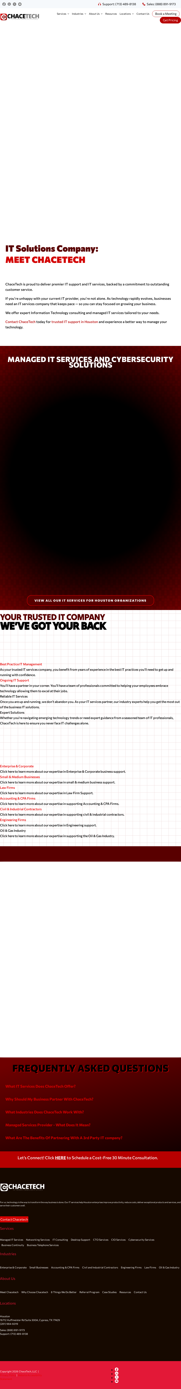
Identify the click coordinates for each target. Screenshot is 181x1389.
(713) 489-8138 (19, 1333)
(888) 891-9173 (16, 1330)
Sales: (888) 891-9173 (159, 4)
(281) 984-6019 (9, 1323)
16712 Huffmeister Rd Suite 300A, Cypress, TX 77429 (30, 1320)
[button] (40, 1086)
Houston (5, 1316)
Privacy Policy (8, 1375)
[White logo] (22, 1181)
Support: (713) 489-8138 (117, 4)
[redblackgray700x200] (19, 13)
